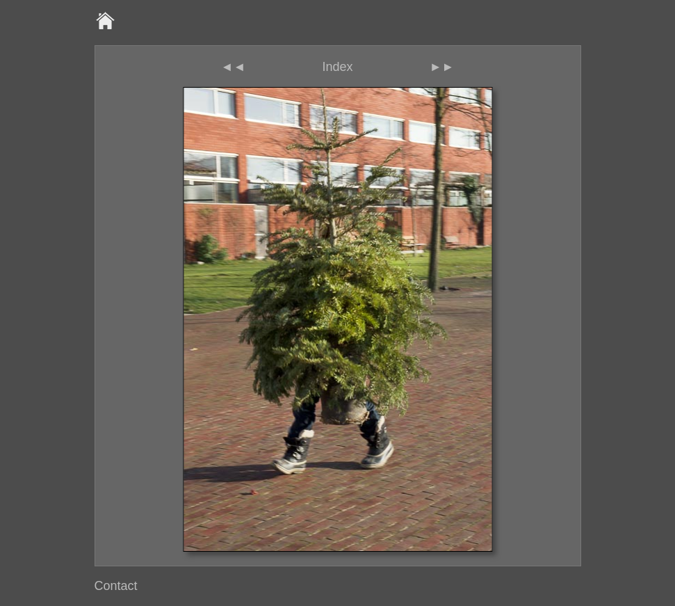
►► (442, 67)
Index (337, 67)
